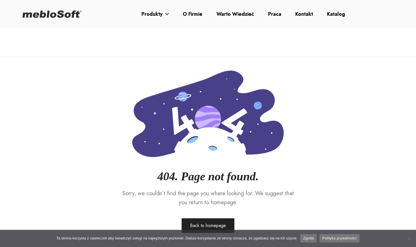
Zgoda (308, 238)
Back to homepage (208, 225)
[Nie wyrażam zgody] (409, 238)
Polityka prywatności (339, 238)
